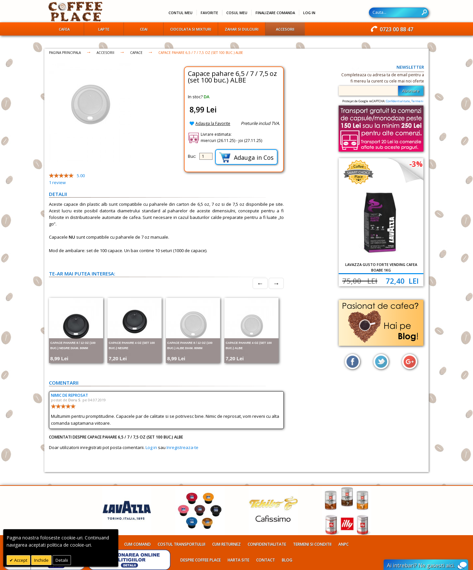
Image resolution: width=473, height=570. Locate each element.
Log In (309, 12)
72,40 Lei (402, 281)
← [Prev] (260, 283)
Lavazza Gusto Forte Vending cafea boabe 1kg (381, 267)
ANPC (343, 544)
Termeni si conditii (312, 544)
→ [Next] (276, 283)
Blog (287, 560)
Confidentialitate (398, 101)
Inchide (41, 560)
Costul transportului (181, 544)
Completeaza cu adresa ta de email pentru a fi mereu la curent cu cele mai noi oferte (382, 78)
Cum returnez (226, 544)
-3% (415, 164)
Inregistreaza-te (182, 447)
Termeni (417, 101)
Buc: (192, 156)
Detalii (62, 560)
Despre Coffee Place (200, 560)
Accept (20, 560)
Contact (265, 560)
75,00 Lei (359, 281)
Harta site (238, 560)
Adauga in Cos (246, 157)
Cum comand (137, 544)
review (57, 182)
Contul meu (180, 12)
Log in (151, 447)
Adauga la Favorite (212, 123)
